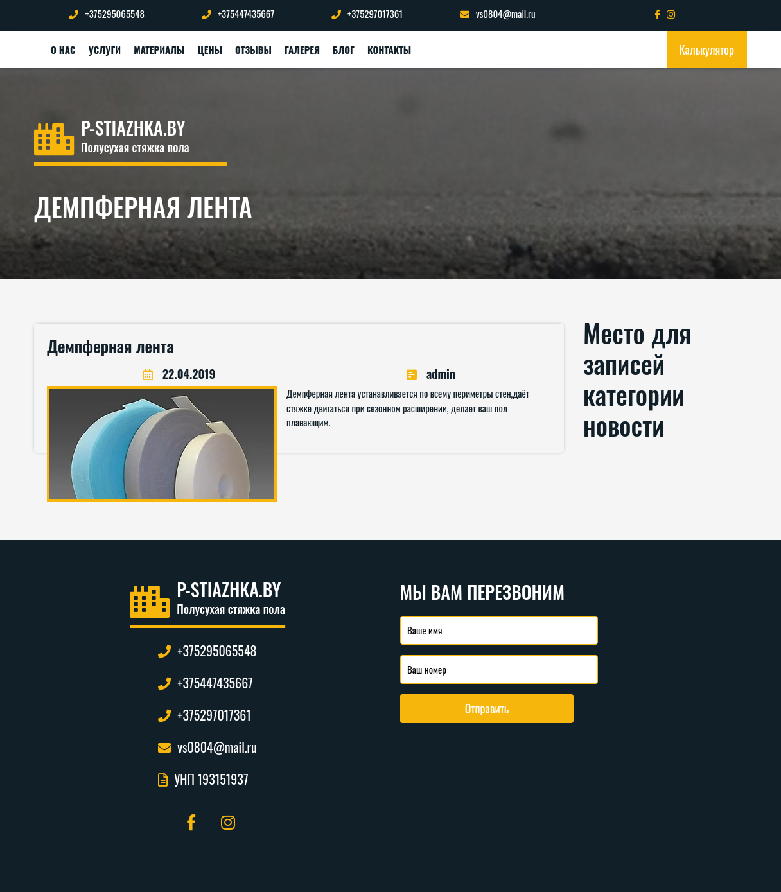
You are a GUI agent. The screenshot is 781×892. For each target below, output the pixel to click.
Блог (344, 49)
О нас (63, 49)
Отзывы (253, 49)
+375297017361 (367, 13)
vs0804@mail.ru (498, 13)
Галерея (302, 49)
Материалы (159, 49)
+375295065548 (106, 13)
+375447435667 (238, 13)
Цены (210, 49)
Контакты (389, 49)
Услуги (105, 49)
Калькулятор (707, 49)
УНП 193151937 (203, 779)
